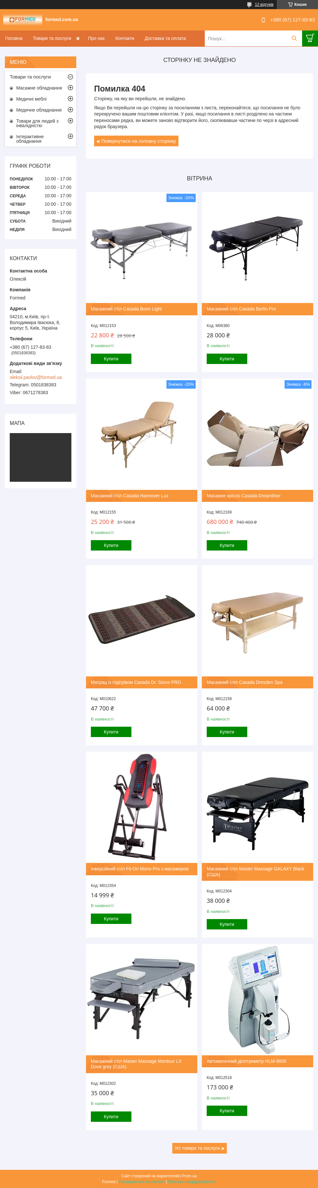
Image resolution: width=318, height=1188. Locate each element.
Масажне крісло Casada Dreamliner (244, 495)
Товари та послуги (52, 38)
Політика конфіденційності (192, 1182)
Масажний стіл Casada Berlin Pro (241, 308)
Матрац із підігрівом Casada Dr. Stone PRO (136, 682)
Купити (111, 358)
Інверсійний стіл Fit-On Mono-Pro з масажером (140, 868)
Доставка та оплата (165, 38)
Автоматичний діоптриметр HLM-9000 (246, 1061)
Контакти (124, 38)
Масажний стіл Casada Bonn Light (126, 308)
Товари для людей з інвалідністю (37, 123)
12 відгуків (264, 4)
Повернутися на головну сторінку (138, 141)
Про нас (96, 38)
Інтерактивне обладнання (30, 139)
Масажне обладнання (39, 88)
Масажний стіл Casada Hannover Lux (129, 495)
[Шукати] (294, 38)
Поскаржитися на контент (142, 1182)
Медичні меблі (31, 99)
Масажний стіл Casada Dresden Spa (244, 682)
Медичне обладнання (39, 110)
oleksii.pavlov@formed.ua (36, 377)
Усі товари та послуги (197, 1148)
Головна (13, 38)
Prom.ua (189, 1176)
